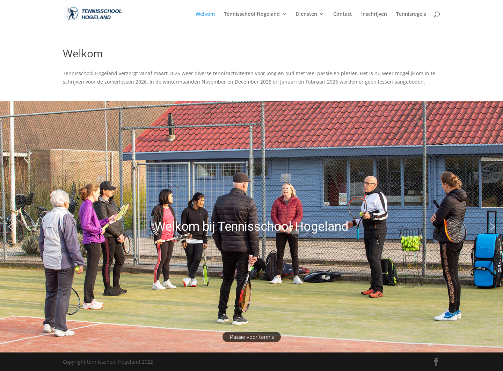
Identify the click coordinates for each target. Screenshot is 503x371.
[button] (10, 226)
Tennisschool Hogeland (252, 14)
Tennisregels (411, 14)
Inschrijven (374, 14)
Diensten (306, 14)
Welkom (205, 14)
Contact (342, 14)
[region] (251, 226)
